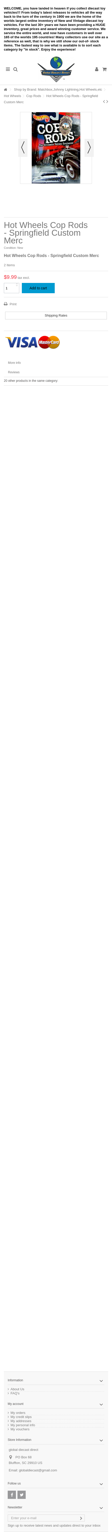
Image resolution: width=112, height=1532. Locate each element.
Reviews (14, 372)
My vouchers (20, 1429)
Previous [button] (22, 148)
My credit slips (21, 1416)
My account (15, 1404)
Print (12, 304)
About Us (17, 1389)
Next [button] (89, 148)
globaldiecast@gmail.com (38, 1470)
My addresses (21, 1421)
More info (14, 363)
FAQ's (15, 1393)
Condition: (10, 247)
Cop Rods (33, 96)
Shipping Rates (56, 315)
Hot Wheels (12, 96)
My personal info (23, 1425)
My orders (18, 1412)
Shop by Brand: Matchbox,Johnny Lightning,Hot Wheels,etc (58, 89)
